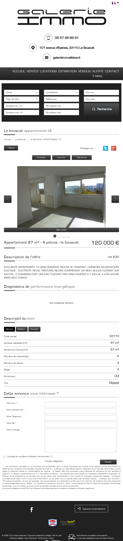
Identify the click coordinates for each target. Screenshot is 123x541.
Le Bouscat (20, 133)
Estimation (58, 70)
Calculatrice (82, 151)
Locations (40, 70)
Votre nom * (11, 397)
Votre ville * (11, 417)
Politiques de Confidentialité (43, 482)
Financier (34, 323)
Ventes (25, 70)
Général (9, 323)
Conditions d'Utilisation (67, 482)
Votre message (13, 423)
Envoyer (108, 456)
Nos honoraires (31, 532)
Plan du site (56, 529)
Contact (111, 70)
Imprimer (61, 151)
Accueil (11, 70)
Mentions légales (16, 532)
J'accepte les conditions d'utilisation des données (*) (29, 450)
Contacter (41, 151)
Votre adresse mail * (15, 403)
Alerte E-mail (93, 70)
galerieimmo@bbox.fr (67, 57)
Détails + (21, 323)
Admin (51, 532)
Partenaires (43, 532)
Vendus (75, 70)
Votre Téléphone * (14, 410)
